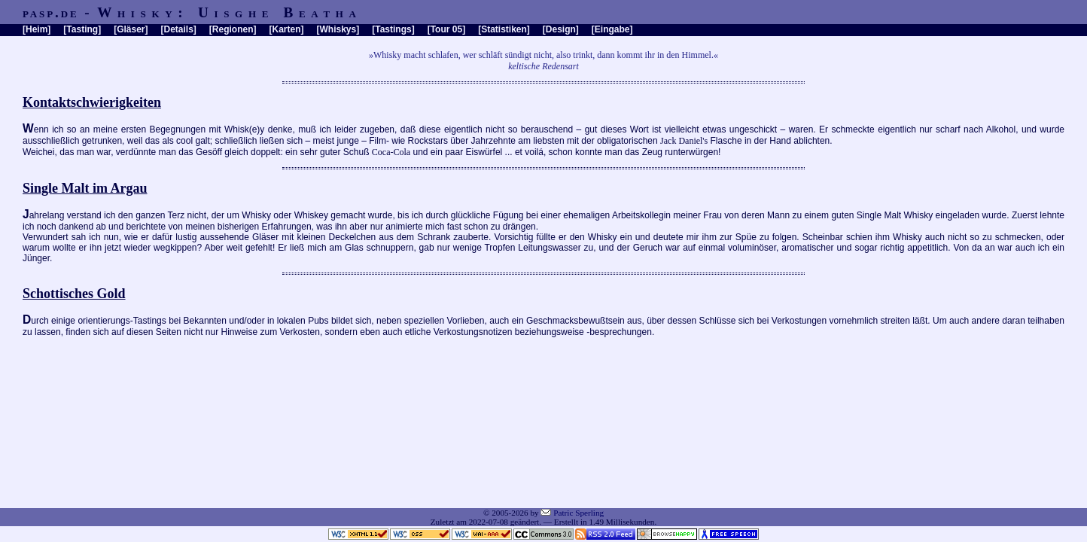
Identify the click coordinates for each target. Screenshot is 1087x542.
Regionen (233, 29)
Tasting (82, 29)
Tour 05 (446, 29)
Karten (287, 29)
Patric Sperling (578, 512)
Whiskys (338, 29)
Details (178, 29)
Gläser (131, 29)
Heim (36, 29)
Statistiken (504, 29)
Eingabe (612, 29)
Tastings (393, 29)
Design (561, 29)
